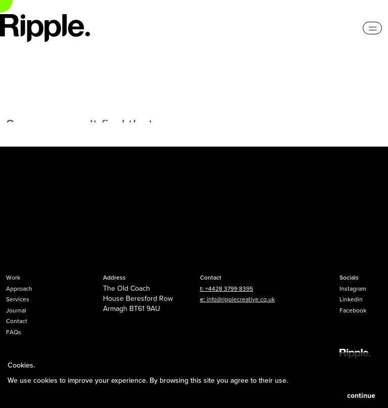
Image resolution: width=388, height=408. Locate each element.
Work (13, 277)
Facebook (353, 310)
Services (17, 299)
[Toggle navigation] (372, 28)
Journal (16, 310)
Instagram (353, 288)
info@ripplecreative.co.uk (241, 299)
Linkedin (351, 299)
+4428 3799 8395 (229, 288)
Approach (19, 288)
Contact (16, 320)
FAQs (13, 332)
